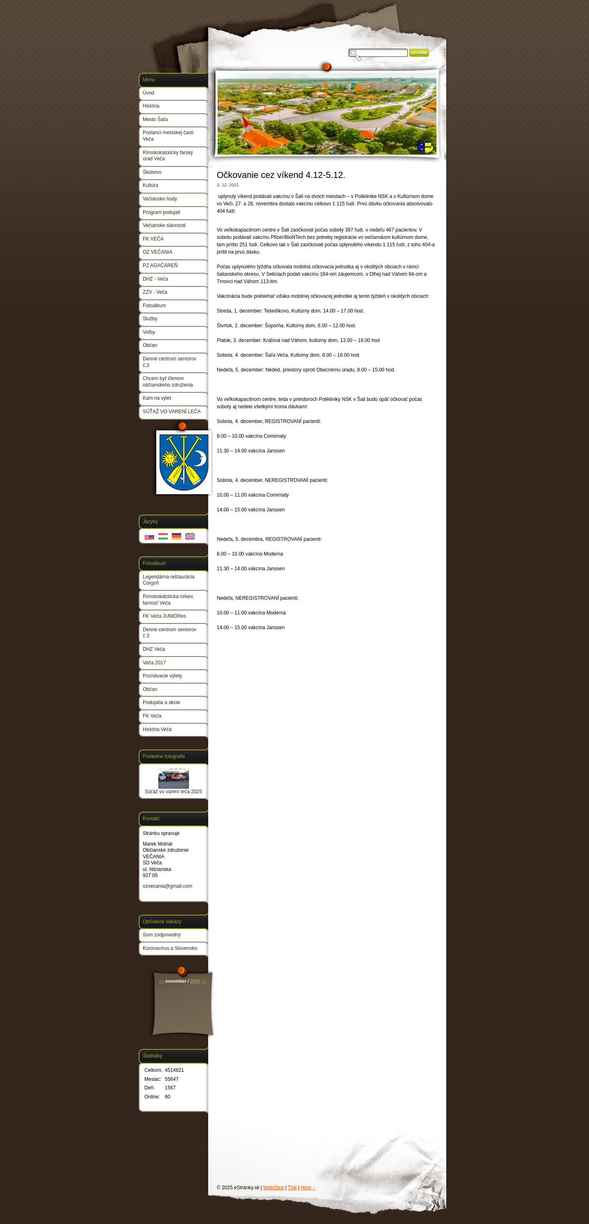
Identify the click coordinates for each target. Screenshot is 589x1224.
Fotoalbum (154, 305)
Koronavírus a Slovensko (170, 948)
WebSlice (273, 1187)
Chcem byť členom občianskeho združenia (168, 382)
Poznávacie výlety (162, 676)
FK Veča (152, 716)
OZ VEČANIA (158, 252)
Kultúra (150, 185)
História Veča (157, 729)
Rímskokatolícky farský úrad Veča (168, 156)
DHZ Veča (154, 649)
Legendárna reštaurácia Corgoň (169, 580)
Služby (150, 319)
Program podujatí (161, 212)
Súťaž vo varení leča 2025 (173, 791)
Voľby (149, 332)
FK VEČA (153, 239)
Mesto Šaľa (155, 119)
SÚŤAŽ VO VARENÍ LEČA (172, 411)
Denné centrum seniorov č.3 (169, 362)
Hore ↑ (308, 1187)
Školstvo (152, 172)
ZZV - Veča (155, 292)
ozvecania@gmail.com (167, 886)
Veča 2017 (154, 663)
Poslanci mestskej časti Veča (168, 136)
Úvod (148, 93)
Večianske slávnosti (164, 225)
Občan (150, 345)
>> (204, 981)
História (151, 106)
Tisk (292, 1187)
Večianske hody (160, 199)
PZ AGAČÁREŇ (160, 265)
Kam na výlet (157, 398)
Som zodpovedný (162, 935)
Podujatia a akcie (161, 702)
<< (161, 981)
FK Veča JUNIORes (164, 616)
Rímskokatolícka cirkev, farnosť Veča (168, 600)
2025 (195, 981)
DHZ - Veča (155, 279)
